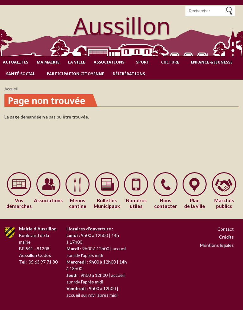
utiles (136, 203)
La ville (76, 62)
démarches (19, 203)
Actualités (15, 62)
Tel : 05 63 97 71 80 (38, 261)
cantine (77, 203)
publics (224, 203)
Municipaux (107, 203)
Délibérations (129, 73)
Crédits (226, 237)
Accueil (11, 89)
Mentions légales (217, 245)
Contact (225, 229)
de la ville (194, 203)
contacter (165, 203)
